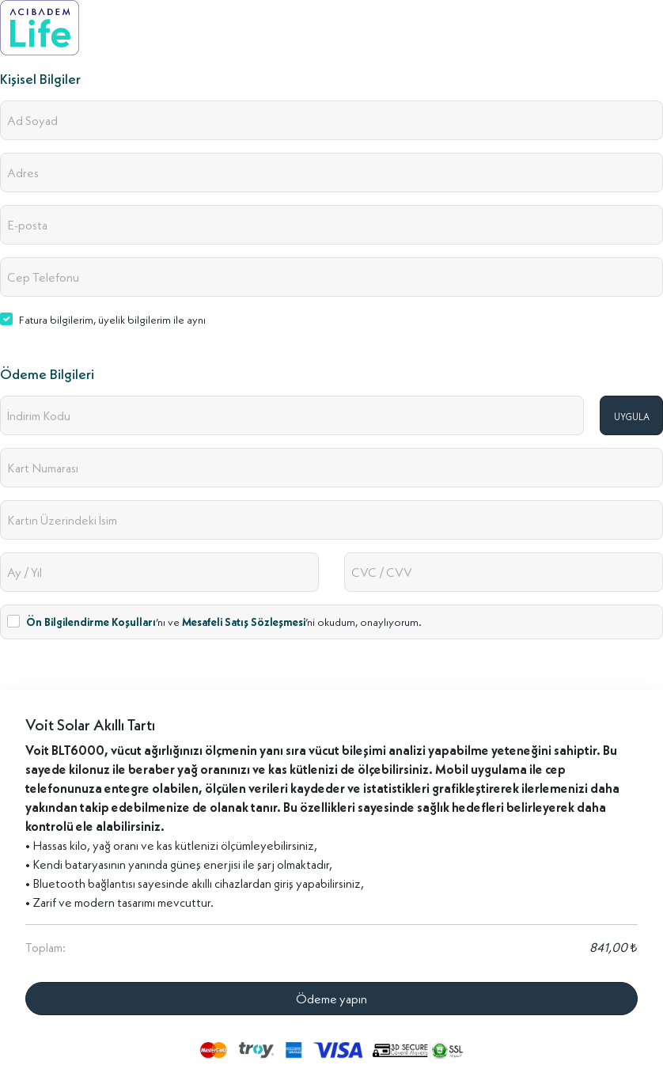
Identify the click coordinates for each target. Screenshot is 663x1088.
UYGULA (632, 417)
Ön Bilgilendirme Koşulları (91, 622)
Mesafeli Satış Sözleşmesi (243, 622)
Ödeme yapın (331, 998)
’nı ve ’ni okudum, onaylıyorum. (224, 622)
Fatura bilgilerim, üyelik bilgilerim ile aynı (112, 320)
